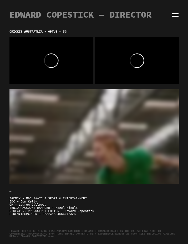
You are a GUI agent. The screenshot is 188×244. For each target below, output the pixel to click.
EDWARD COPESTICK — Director (80, 14)
